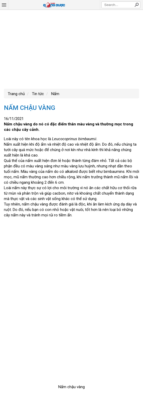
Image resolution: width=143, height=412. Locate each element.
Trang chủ (16, 93)
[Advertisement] (71, 48)
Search (136, 5)
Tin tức (37, 93)
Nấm (54, 93)
